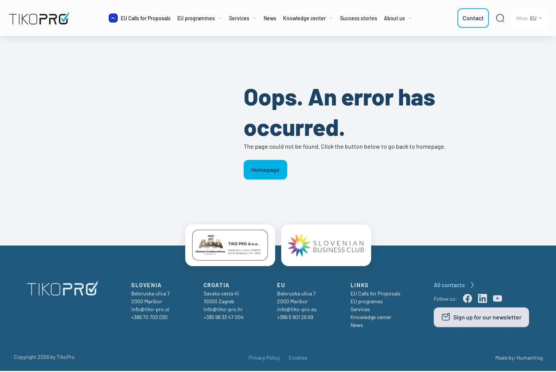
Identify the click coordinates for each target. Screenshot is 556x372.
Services (360, 310)
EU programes (367, 302)
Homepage (265, 169)
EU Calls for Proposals (375, 294)
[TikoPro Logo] (44, 18)
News (357, 326)
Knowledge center (371, 318)
